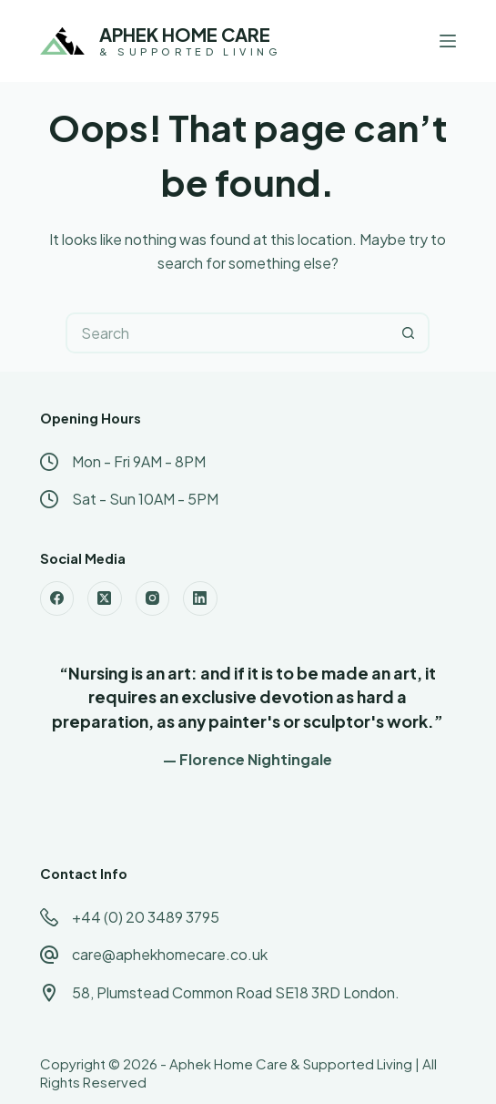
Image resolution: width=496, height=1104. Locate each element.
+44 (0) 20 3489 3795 (145, 916)
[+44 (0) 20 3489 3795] (49, 917)
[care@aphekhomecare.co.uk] (49, 955)
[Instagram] (153, 598)
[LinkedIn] (200, 598)
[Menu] (448, 41)
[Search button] (409, 332)
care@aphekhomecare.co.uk (170, 954)
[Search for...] (227, 332)
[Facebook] (57, 598)
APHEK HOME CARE (184, 34)
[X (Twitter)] (104, 598)
